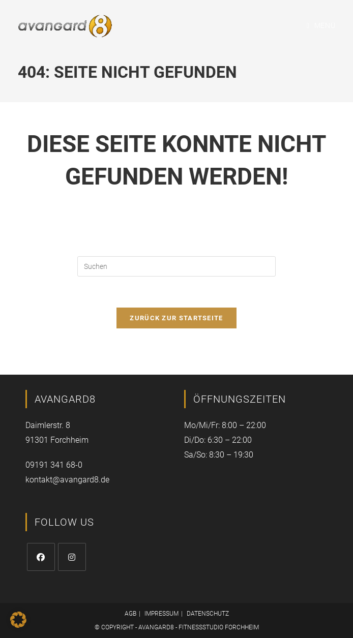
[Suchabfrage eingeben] (176, 266)
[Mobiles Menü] (321, 25)
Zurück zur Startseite (176, 318)
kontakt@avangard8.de (67, 479)
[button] (18, 619)
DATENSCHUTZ (208, 613)
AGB (130, 613)
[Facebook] (41, 557)
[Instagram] (72, 557)
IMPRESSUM (161, 613)
